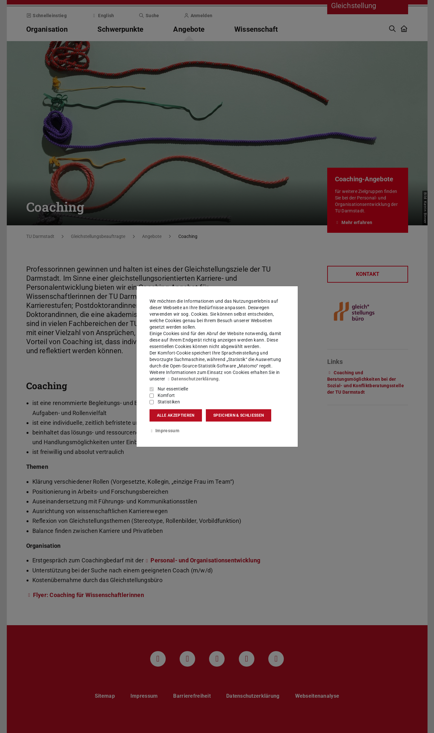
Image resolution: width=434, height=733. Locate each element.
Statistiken (169, 401)
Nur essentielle (173, 388)
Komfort (166, 395)
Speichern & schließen (238, 415)
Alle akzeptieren (176, 415)
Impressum (164, 430)
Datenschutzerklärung (192, 378)
